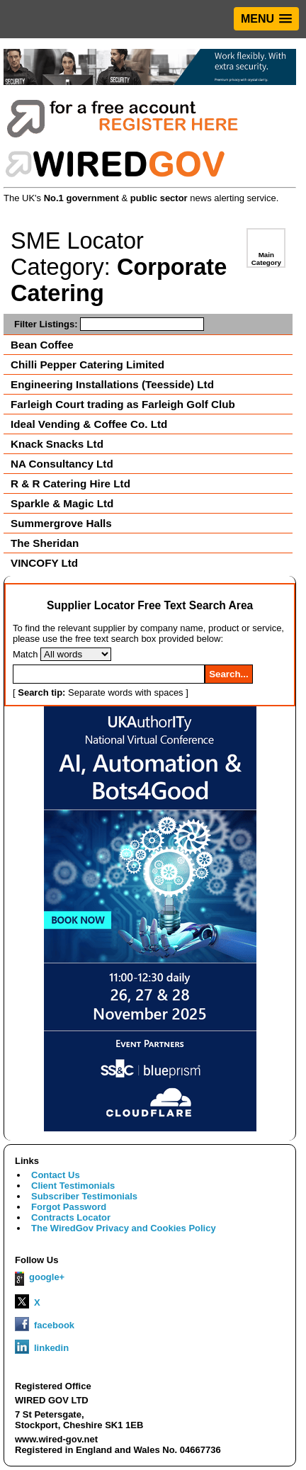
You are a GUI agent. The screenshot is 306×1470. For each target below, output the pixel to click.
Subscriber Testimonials (84, 1196)
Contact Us (55, 1175)
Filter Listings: (109, 324)
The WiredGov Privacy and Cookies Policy (123, 1228)
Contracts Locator (70, 1217)
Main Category (266, 258)
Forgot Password (68, 1207)
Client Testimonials (73, 1185)
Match (25, 654)
